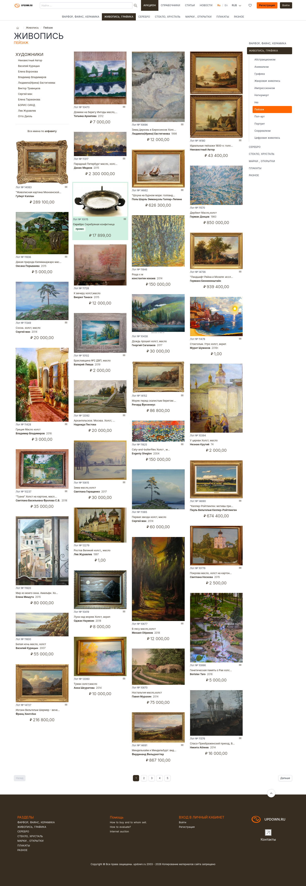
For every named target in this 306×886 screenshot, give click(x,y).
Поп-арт (259, 116)
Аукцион (149, 5)
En (226, 5)
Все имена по (42, 131)
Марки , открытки (198, 16)
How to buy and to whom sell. (128, 822)
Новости (206, 5)
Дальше (285, 778)
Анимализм (261, 66)
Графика (259, 73)
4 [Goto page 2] (159, 778)
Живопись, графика (118, 16)
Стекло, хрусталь (167, 16)
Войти (286, 5)
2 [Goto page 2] (144, 778)
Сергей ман (42, 94)
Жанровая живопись (267, 80)
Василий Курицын (42, 66)
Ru (218, 5)
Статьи (190, 5)
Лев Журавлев (42, 110)
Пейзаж (259, 109)
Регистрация (267, 5)
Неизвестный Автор (42, 60)
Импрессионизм (264, 88)
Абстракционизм (264, 59)
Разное (239, 16)
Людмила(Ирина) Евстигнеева (42, 82)
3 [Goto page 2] (152, 778)
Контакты (268, 839)
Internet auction (119, 831)
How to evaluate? (120, 826)
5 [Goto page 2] (167, 778)
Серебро (144, 16)
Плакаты (222, 16)
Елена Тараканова (42, 99)
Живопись (32, 27)
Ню (256, 102)
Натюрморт (261, 95)
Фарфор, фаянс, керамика (80, 16)
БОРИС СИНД (42, 105)
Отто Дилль (42, 116)
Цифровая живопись (267, 137)
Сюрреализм (262, 130)
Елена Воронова (42, 71)
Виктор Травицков (42, 88)
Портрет (259, 123)
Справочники (170, 5)
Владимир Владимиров (42, 77)
